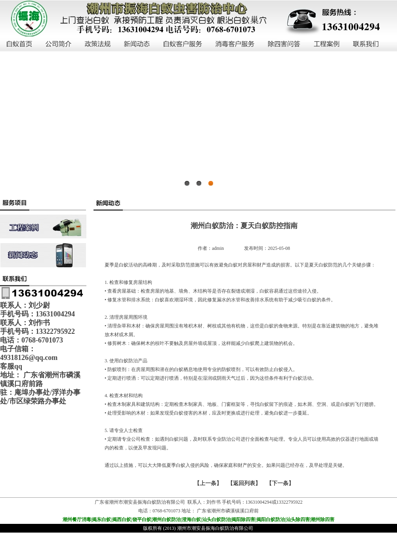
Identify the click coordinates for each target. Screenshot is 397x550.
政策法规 (98, 44)
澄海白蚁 (191, 519)
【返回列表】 (244, 483)
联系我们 (366, 44)
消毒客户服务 (235, 44)
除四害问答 (284, 44)
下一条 (280, 483)
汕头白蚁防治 (216, 519)
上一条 (208, 483)
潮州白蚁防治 (166, 519)
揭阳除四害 (243, 519)
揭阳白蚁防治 (270, 519)
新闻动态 (137, 44)
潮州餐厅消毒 (77, 519)
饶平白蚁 (141, 519)
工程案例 (327, 44)
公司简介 (58, 44)
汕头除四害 (298, 519)
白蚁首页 (19, 44)
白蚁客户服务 (183, 44)
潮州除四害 (322, 519)
